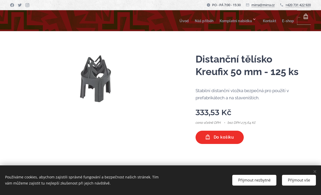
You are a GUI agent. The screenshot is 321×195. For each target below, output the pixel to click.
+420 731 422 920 (298, 5)
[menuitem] (153, 20)
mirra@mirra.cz (263, 5)
